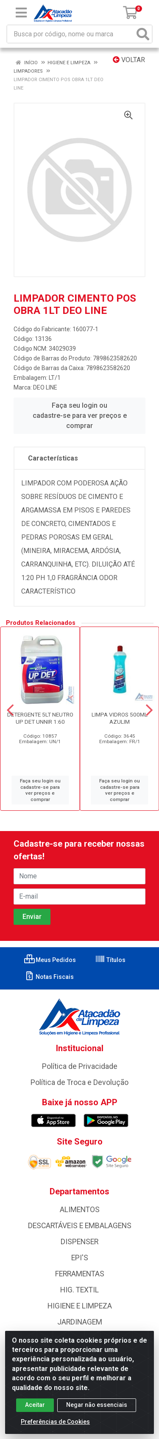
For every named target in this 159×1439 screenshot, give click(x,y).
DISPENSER (79, 1241)
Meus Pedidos (50, 960)
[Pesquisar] (143, 34)
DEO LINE (45, 387)
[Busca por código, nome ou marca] (70, 34)
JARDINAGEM (79, 1322)
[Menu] (21, 12)
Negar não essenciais (96, 1409)
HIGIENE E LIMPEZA (79, 1306)
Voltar (129, 60)
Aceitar (35, 1409)
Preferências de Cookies (55, 1426)
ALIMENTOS (80, 1209)
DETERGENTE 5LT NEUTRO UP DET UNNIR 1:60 (40, 718)
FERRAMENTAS (79, 1274)
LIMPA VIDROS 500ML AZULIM (120, 718)
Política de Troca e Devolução (79, 1082)
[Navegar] (10, 710)
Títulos (110, 960)
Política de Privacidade (79, 1066)
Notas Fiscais (49, 976)
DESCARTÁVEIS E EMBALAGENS (79, 1225)
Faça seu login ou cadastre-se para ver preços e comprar (80, 415)
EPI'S (79, 1258)
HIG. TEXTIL (79, 1290)
